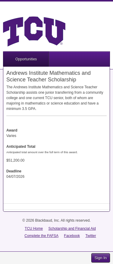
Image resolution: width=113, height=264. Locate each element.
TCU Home (34, 228)
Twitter (90, 236)
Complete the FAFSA (41, 236)
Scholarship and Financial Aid (72, 228)
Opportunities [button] (26, 59)
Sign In (101, 258)
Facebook (72, 236)
